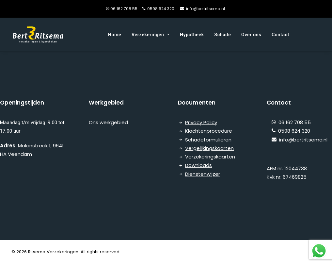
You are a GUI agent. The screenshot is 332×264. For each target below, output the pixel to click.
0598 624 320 (160, 8)
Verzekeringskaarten (210, 156)
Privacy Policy (201, 122)
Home (114, 34)
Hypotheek (192, 34)
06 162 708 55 (128, 8)
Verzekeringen (150, 34)
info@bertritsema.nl (205, 8)
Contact (280, 34)
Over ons (251, 34)
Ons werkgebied (109, 122)
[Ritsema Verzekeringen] (38, 34)
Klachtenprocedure (208, 130)
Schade (222, 34)
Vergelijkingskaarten (209, 148)
